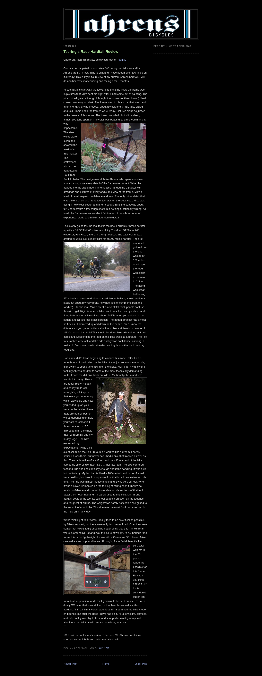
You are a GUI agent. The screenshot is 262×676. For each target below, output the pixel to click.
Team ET (122, 59)
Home (106, 663)
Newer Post (70, 663)
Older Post (141, 663)
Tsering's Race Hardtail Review (90, 52)
